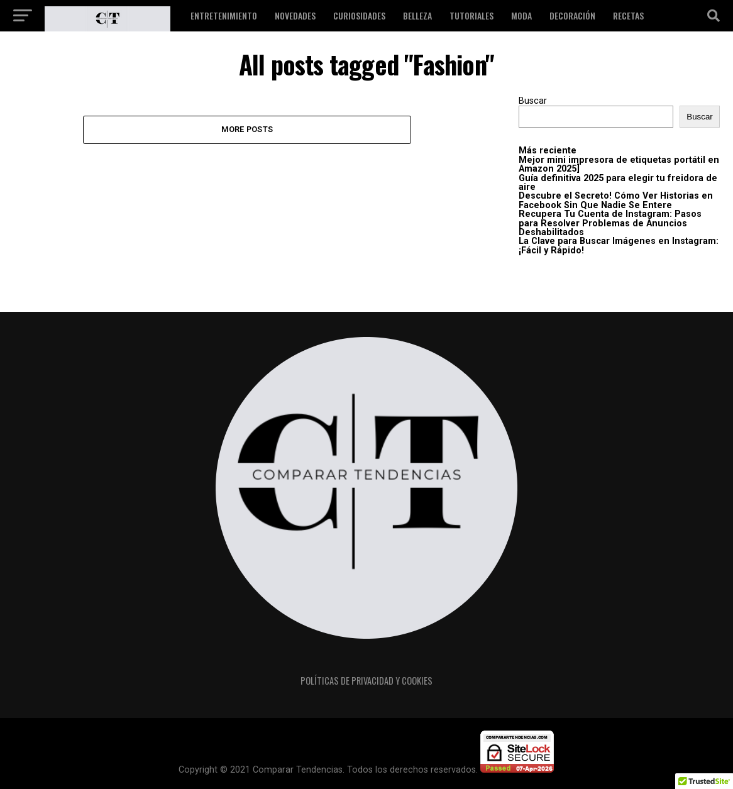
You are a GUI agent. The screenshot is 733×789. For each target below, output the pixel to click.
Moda (521, 15)
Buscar (533, 101)
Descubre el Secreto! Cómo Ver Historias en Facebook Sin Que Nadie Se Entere (616, 200)
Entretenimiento (223, 15)
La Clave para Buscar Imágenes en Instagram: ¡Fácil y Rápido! (619, 245)
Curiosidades (359, 15)
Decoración (572, 15)
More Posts (247, 129)
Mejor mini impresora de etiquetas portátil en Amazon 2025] (619, 164)
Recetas (628, 15)
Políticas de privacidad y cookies (366, 680)
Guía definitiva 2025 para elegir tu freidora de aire (618, 182)
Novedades (295, 15)
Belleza (417, 15)
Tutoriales (471, 15)
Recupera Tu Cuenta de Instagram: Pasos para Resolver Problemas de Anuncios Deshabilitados (610, 223)
